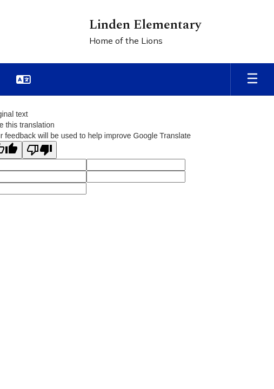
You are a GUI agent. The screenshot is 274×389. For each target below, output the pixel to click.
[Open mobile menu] (252, 79)
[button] (23, 79)
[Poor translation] (39, 150)
